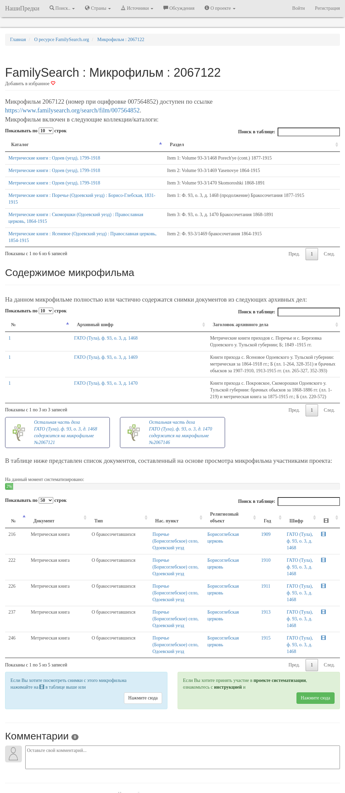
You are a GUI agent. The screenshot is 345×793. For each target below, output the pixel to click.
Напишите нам (92, 769)
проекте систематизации (280, 613)
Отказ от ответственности (160, 769)
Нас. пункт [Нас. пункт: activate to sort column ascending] (130, 487)
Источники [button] (137, 8)
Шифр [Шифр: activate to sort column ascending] (280, 487)
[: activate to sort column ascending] (331, 484)
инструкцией (228, 619)
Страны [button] (98, 8)
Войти (298, 8)
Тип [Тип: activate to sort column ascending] (74, 487)
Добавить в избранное (30, 83)
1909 (255, 500)
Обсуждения (178, 8)
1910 (255, 519)
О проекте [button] (220, 8)
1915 (255, 577)
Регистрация (327, 8)
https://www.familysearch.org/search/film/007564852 (72, 110)
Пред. (294, 233)
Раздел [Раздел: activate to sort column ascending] (205, 144)
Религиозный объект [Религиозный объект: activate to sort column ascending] (216, 484)
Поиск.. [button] (62, 8)
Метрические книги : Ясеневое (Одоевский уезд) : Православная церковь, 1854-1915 (93, 220)
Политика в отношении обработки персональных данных (246, 769)
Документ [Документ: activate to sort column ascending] (38, 487)
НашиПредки (22, 8)
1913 (255, 558)
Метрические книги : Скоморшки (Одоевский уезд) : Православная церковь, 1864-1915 (95, 207)
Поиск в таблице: (289, 132)
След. (329, 233)
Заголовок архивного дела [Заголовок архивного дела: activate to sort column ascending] (114, 304)
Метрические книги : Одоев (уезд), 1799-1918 (54, 158)
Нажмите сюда (143, 630)
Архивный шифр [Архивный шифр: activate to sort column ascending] (46, 304)
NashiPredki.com (57, 769)
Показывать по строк (35, 131)
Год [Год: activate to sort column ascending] (257, 487)
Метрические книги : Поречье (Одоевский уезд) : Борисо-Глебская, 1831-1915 (86, 195)
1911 (255, 539)
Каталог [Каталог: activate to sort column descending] (20, 144)
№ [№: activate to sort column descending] (13, 304)
